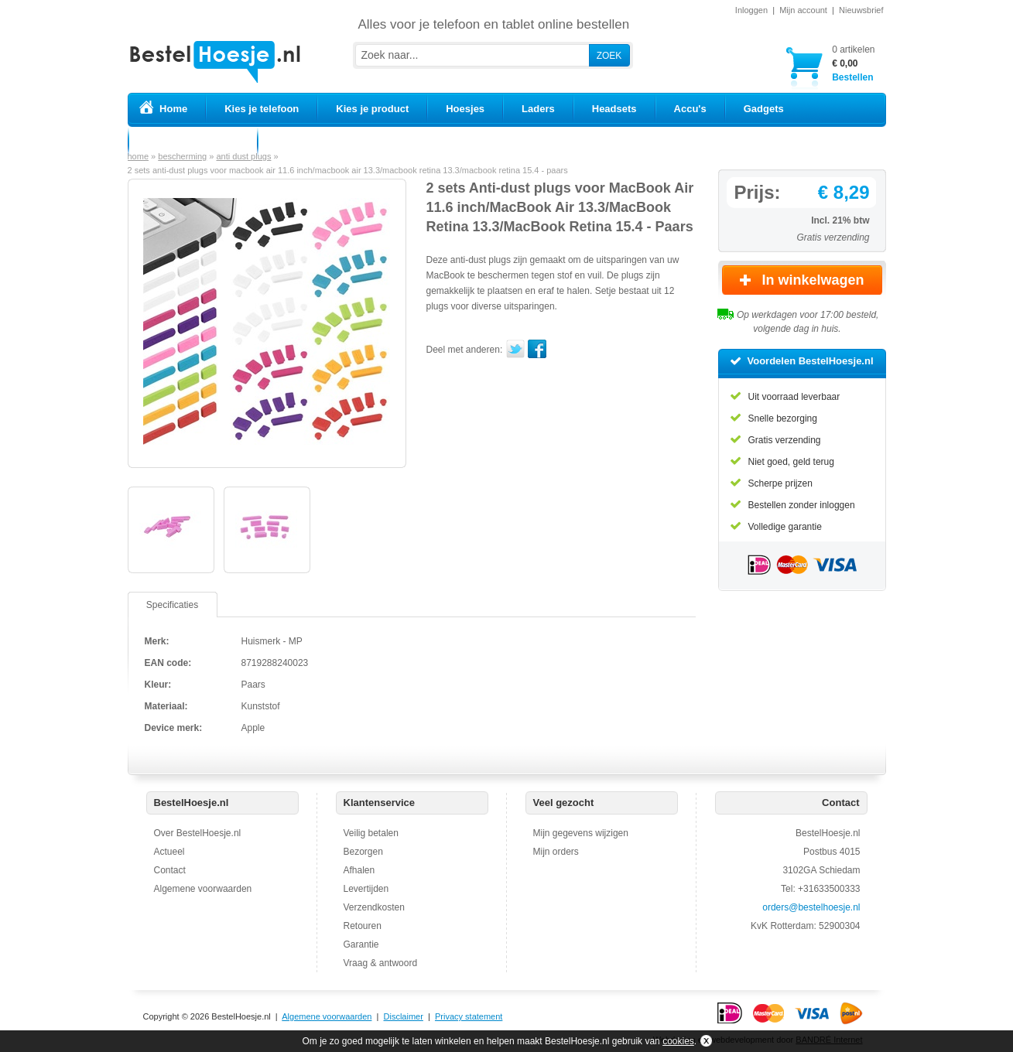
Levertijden (366, 888)
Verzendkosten (374, 907)
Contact (170, 870)
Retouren (363, 925)
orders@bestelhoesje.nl (811, 907)
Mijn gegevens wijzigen (580, 833)
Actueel (169, 851)
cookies (678, 1041)
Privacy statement (468, 1016)
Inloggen (751, 10)
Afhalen (359, 870)
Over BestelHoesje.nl (197, 833)
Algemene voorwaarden (203, 888)
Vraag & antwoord (381, 963)
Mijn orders (556, 851)
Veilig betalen (371, 833)
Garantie (361, 944)
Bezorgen (363, 851)
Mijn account (803, 10)
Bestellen (853, 63)
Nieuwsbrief (861, 10)
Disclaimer (403, 1016)
